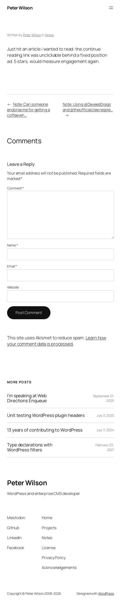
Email (12, 266)
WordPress (106, 593)
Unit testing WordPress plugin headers (46, 415)
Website (13, 287)
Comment (15, 188)
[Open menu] (111, 8)
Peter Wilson (20, 8)
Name (12, 245)
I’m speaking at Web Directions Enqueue (27, 398)
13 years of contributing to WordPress (45, 430)
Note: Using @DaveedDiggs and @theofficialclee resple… (88, 107)
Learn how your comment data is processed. (56, 341)
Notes (49, 35)
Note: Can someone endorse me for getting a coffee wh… (28, 110)
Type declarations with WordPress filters (29, 447)
